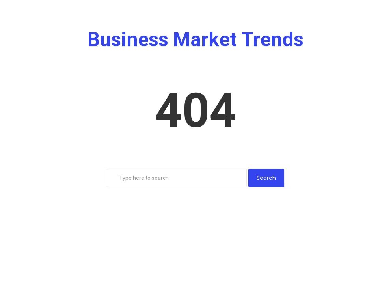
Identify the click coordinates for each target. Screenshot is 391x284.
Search (266, 178)
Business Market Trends (195, 39)
